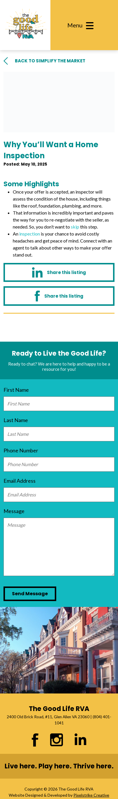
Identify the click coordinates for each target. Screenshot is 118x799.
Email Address (19, 481)
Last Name (15, 420)
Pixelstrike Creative (91, 795)
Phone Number (20, 450)
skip (75, 226)
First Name (16, 390)
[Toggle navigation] (82, 25)
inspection (29, 233)
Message (13, 511)
